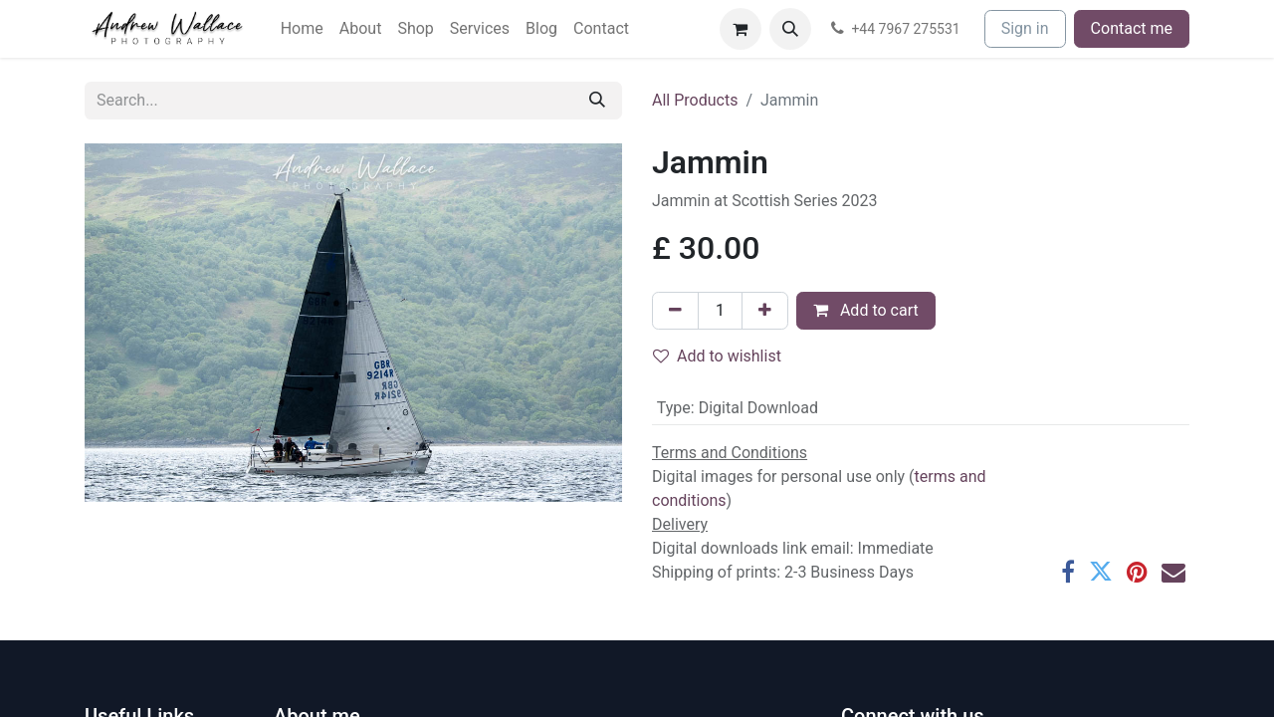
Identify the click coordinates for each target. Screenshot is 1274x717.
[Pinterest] (1137, 572)
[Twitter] (1101, 572)
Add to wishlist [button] (717, 356)
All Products (695, 100)
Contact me (1131, 28)
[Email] (1173, 572)
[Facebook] (1068, 572)
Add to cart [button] (866, 310)
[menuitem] (302, 29)
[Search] (597, 101)
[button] (790, 29)
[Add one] (765, 311)
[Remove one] (675, 311)
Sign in (1025, 28)
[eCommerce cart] (740, 29)
